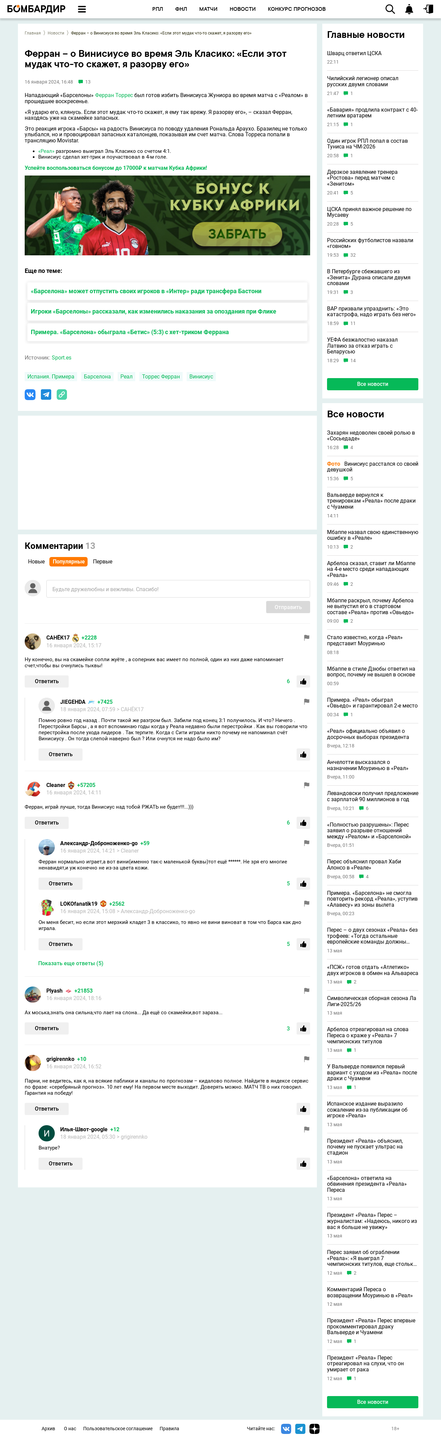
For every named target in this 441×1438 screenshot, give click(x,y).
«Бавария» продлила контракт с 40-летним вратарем (372, 113)
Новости (56, 33)
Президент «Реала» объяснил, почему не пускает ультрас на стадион (365, 1147)
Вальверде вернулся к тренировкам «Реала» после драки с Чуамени (371, 501)
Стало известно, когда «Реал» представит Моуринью (365, 640)
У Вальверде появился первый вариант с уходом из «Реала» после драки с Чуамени (372, 1073)
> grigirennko (132, 1137)
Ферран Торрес (114, 95)
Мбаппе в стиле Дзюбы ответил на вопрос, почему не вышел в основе (371, 672)
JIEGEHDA (73, 702)
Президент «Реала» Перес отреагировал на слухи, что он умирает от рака (365, 1364)
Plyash (54, 991)
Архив (48, 1429)
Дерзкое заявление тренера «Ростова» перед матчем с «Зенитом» (362, 178)
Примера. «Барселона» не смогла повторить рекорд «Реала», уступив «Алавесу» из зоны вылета (372, 899)
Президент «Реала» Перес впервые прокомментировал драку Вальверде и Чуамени (371, 1327)
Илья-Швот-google (84, 1129)
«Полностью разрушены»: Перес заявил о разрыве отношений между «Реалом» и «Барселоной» (369, 831)
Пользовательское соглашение (118, 1429)
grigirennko (60, 1059)
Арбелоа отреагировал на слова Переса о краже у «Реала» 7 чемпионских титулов (368, 1035)
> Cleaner (128, 851)
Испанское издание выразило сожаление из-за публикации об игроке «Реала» (367, 1110)
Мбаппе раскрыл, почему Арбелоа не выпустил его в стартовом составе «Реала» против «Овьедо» (370, 607)
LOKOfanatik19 (78, 904)
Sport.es (61, 357)
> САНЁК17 (130, 709)
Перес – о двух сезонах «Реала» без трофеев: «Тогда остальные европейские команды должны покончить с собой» (372, 936)
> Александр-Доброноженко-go (156, 911)
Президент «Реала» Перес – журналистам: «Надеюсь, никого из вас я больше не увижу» (372, 1221)
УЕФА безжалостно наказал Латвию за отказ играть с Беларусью (362, 346)
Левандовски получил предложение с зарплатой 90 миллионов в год (372, 796)
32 (353, 255)
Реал (126, 376)
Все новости (372, 384)
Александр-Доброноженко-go (99, 843)
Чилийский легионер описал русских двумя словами (362, 81)
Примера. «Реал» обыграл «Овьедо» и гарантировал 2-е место (372, 703)
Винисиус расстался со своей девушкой (372, 467)
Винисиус (201, 376)
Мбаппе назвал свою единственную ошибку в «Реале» (372, 535)
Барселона (97, 376)
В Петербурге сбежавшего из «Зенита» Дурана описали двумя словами (369, 277)
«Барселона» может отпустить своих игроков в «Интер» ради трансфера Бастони (146, 291)
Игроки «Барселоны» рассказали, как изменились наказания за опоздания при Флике (153, 311)
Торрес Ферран (161, 376)
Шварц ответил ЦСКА (354, 53)
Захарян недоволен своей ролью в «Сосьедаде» (371, 436)
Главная (33, 33)
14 (353, 360)
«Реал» (46, 151)
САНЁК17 (58, 637)
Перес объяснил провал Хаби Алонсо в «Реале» (364, 865)
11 (353, 323)
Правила (169, 1429)
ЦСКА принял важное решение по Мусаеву (369, 212)
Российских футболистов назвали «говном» (370, 243)
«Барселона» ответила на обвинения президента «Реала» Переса (367, 1184)
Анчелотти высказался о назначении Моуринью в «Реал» (368, 765)
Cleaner (55, 785)
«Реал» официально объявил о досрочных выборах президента (368, 734)
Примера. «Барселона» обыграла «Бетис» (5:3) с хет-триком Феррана (130, 331)
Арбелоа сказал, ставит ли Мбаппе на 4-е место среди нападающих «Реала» (371, 569)
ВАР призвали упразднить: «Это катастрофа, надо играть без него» (371, 312)
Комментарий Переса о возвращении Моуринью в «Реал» (370, 1292)
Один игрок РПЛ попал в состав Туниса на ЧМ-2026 (367, 144)
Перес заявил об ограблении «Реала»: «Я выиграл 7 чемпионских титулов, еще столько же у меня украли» (371, 1258)
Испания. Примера (50, 376)
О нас (70, 1429)
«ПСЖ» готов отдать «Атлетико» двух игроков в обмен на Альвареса (372, 970)
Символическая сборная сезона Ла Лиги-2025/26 (371, 1001)
